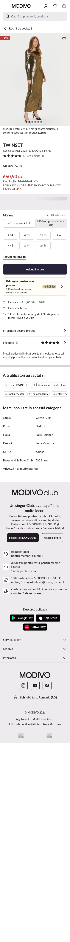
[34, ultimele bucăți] (10, 235)
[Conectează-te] (46, 5)
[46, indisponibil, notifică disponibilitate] (43, 245)
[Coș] (64, 5)
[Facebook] (47, 858)
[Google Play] (22, 790)
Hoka (6, 607)
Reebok (8, 616)
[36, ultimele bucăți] (26, 235)
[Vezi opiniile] (64, 342)
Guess (7, 590)
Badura (40, 598)
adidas (40, 624)
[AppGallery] (35, 799)
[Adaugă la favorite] (64, 38)
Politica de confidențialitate (23, 897)
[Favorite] (55, 5)
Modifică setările (41, 891)
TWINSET (13, 145)
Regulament (22, 891)
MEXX (7, 624)
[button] (35, 79)
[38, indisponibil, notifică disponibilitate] (43, 235)
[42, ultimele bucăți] (10, 245)
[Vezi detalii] (64, 330)
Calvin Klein (44, 590)
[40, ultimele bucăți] (59, 235)
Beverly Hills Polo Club (18, 633)
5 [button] (23, 156)
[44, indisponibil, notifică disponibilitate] (26, 245)
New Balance (44, 607)
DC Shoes (42, 633)
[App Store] (48, 790)
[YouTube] (35, 858)
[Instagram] (23, 858)
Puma (6, 598)
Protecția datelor (52, 897)
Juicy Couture (45, 616)
